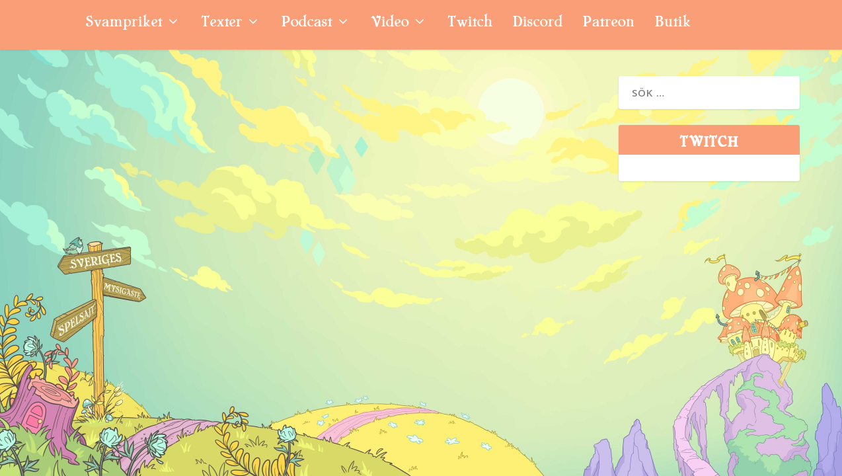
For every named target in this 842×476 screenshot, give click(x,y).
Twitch (469, 23)
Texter (221, 23)
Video (389, 23)
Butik (672, 23)
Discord (537, 23)
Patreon (608, 23)
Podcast (306, 23)
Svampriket (123, 23)
